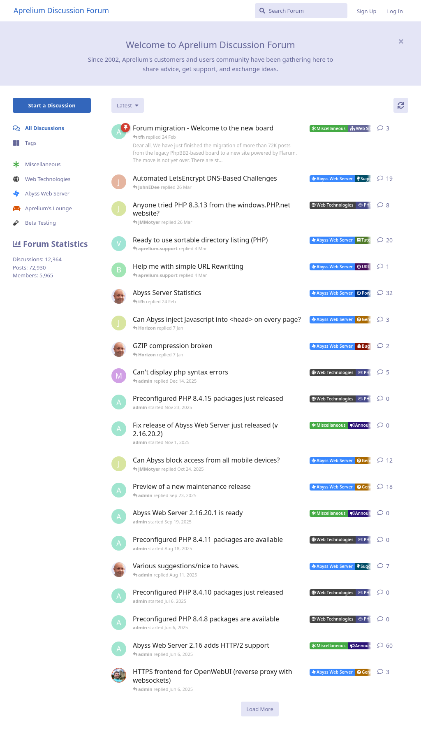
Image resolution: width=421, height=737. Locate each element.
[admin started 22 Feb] (118, 131)
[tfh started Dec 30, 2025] (118, 349)
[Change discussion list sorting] (127, 105)
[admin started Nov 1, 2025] (118, 428)
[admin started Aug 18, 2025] (118, 543)
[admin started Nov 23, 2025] (118, 402)
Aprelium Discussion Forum (61, 10)
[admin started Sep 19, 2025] (118, 516)
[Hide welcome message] (400, 41)
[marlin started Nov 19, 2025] (118, 375)
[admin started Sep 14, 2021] (118, 649)
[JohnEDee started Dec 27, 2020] (118, 181)
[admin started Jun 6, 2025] (118, 622)
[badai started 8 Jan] (118, 270)
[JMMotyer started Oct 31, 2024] (118, 208)
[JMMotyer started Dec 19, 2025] (118, 323)
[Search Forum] (301, 10)
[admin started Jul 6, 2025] (118, 595)
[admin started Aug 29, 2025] (118, 490)
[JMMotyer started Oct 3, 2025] (118, 463)
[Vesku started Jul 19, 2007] (118, 243)
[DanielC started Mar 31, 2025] (118, 675)
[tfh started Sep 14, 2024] (118, 569)
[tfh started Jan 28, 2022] (118, 296)
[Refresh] (400, 105)
